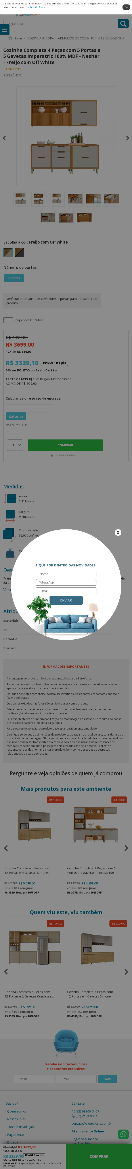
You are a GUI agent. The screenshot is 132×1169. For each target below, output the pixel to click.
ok (126, 7)
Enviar (66, 600)
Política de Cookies (37, 7)
